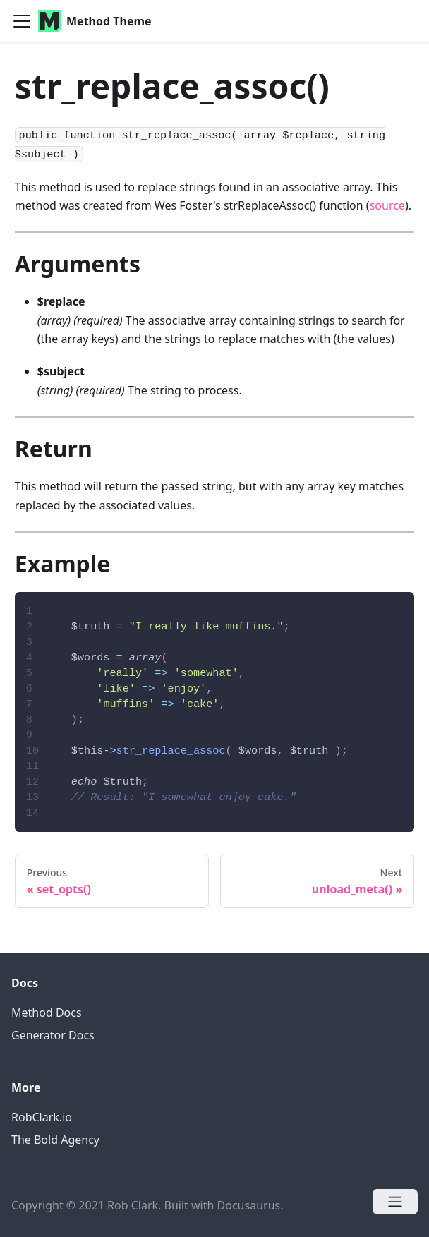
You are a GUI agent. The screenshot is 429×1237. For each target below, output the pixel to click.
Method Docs (46, 1012)
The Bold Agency (55, 1139)
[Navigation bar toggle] (21, 21)
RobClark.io (41, 1117)
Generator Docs (53, 1035)
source (387, 205)
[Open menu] (395, 1201)
